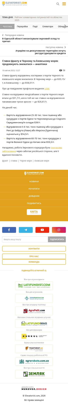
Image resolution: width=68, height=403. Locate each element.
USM (46, 88)
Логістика (7, 26)
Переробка (22, 26)
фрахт (5, 160)
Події (35, 26)
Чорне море (26, 160)
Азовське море (41, 160)
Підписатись (57, 239)
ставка (14, 160)
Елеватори (48, 26)
